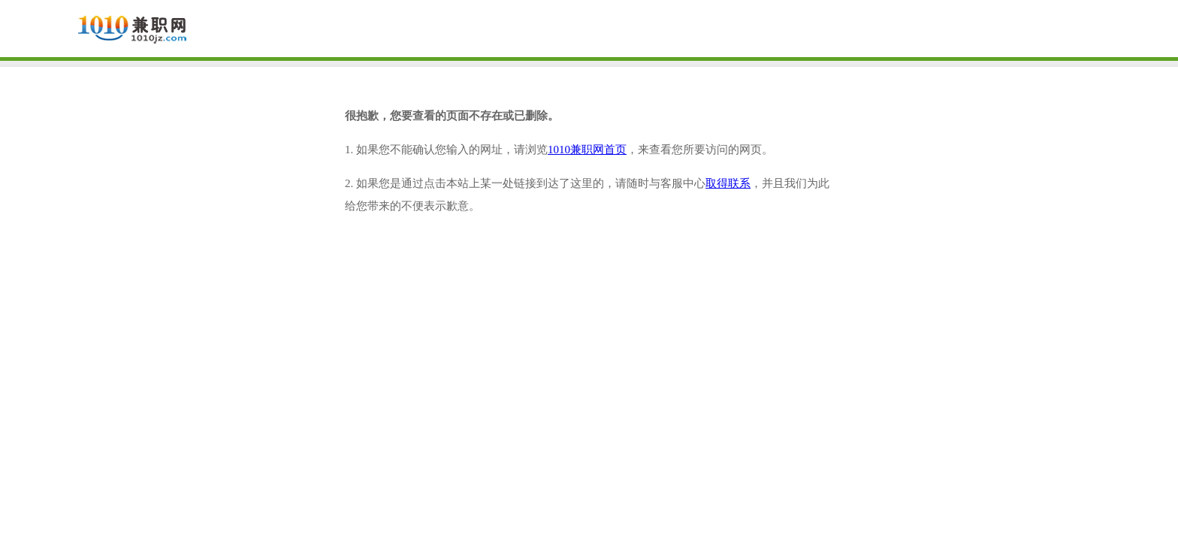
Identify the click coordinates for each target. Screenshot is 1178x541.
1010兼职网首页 (587, 150)
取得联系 (728, 183)
